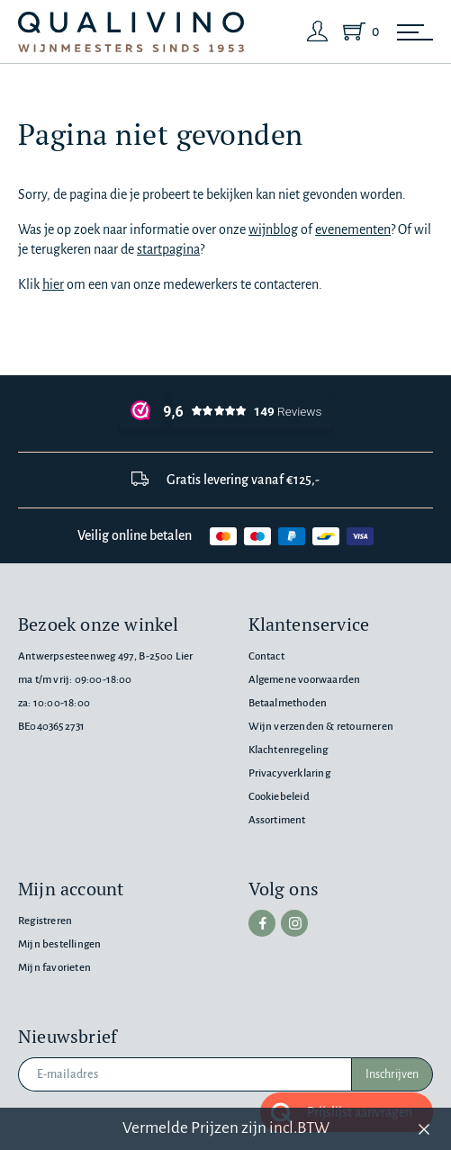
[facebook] (261, 923)
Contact (266, 656)
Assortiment (277, 820)
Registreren (45, 921)
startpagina (168, 249)
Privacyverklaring (289, 773)
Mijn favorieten (54, 968)
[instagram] (294, 923)
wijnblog (273, 229)
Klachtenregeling (288, 750)
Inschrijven (392, 1074)
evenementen (353, 229)
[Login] (318, 31)
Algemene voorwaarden (304, 680)
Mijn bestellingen (59, 944)
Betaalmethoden (288, 703)
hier (53, 284)
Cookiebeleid (279, 797)
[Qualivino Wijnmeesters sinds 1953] (131, 32)
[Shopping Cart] (357, 31)
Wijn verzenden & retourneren (320, 726)
